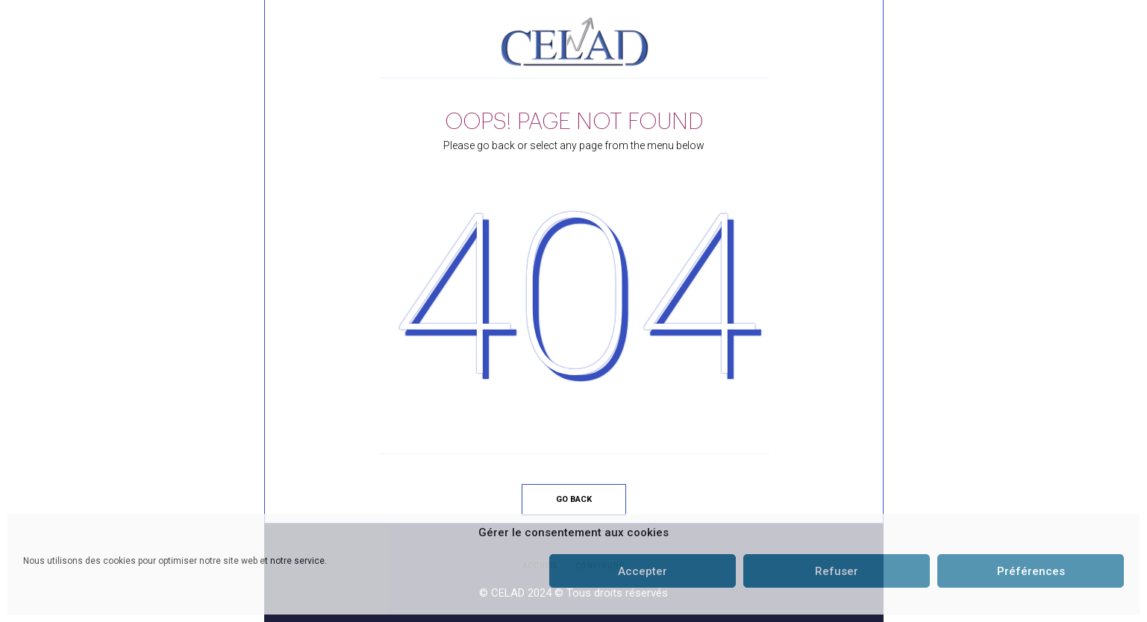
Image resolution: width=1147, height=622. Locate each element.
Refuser (836, 571)
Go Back (574, 499)
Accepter (642, 571)
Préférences (1031, 571)
